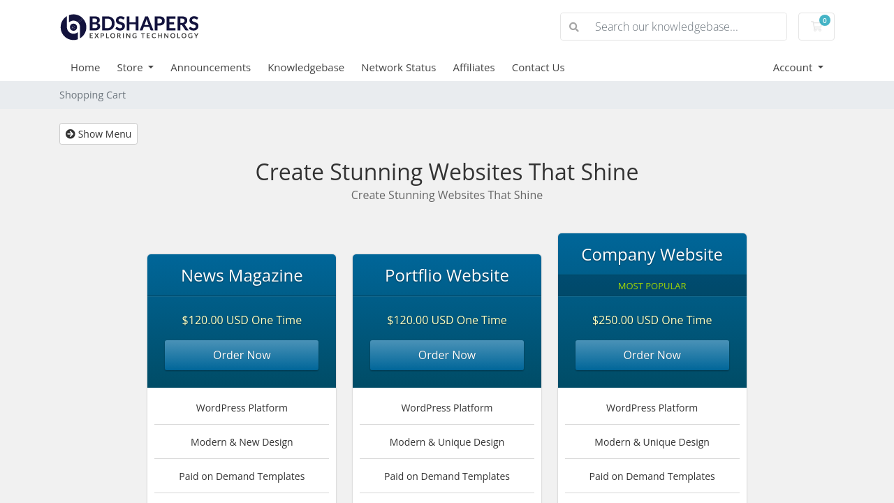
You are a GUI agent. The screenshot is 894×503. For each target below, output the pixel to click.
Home (85, 67)
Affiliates (474, 67)
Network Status (398, 67)
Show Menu (98, 133)
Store (131, 67)
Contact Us (538, 67)
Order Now (242, 355)
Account (794, 67)
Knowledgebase (306, 67)
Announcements (210, 67)
